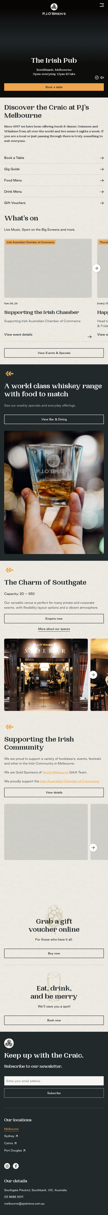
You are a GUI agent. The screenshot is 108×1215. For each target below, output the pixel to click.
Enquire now (54, 618)
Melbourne (11, 1128)
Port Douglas (13, 1150)
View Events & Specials (54, 352)
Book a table (54, 87)
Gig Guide (12, 169)
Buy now (54, 953)
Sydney (9, 1135)
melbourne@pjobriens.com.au (24, 1203)
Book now (54, 1020)
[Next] (96, 268)
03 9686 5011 (13, 1196)
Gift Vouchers (15, 203)
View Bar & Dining (54, 419)
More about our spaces (54, 628)
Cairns (8, 1143)
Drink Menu (13, 191)
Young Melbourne (55, 772)
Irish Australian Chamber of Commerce (69, 781)
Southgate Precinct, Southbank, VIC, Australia (35, 1190)
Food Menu (13, 180)
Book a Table (14, 158)
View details (54, 792)
